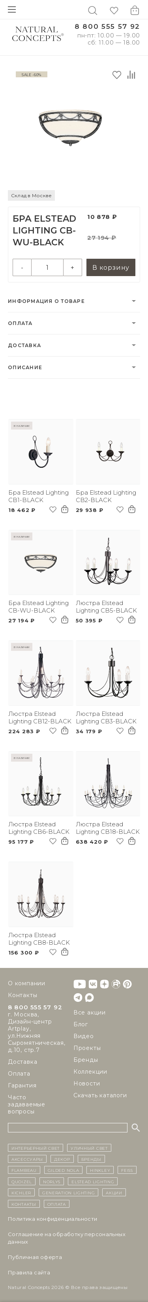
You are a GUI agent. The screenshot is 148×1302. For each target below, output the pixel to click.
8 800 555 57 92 (107, 26)
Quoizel (21, 1181)
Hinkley (100, 1169)
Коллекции (90, 1071)
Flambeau (24, 1169)
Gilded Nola (63, 1169)
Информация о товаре (46, 301)
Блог (80, 1024)
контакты (23, 1203)
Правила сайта (29, 1272)
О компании (26, 983)
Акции (114, 1192)
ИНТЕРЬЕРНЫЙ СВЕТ (35, 1147)
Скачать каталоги (100, 1095)
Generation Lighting (68, 1192)
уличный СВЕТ (89, 1147)
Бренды (85, 1059)
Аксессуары (27, 1158)
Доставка (24, 345)
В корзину (110, 267)
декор (62, 1158)
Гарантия (22, 1085)
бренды (91, 1158)
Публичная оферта (35, 1257)
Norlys (51, 1181)
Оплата (20, 323)
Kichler (21, 1192)
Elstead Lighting (92, 1181)
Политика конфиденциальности (52, 1219)
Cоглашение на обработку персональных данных (67, 1238)
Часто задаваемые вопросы (26, 1104)
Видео (83, 1036)
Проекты (87, 1048)
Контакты (22, 995)
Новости (86, 1083)
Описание (25, 367)
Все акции (89, 1012)
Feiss (127, 1169)
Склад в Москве (31, 195)
